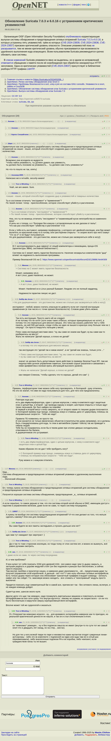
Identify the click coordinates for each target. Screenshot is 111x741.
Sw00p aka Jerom (26, 299)
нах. (13, 552)
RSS (107, 116)
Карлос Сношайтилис (20, 134)
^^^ (41, 157)
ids (28, 102)
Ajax (62, 116)
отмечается (7, 63)
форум (76, 4)
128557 (15, 511)
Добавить (79, 738)
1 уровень (69, 116)
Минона (25, 265)
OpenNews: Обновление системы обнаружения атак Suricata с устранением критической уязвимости (56, 89)
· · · (60, 121)
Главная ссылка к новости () (35, 79)
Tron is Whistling (22, 184)
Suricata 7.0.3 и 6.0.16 (89, 39)
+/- (88, 116)
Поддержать (91, 738)
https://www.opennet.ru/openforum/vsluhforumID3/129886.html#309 (74, 259)
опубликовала (73, 36)
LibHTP (30, 69)
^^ (37, 157)
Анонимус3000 (17, 175)
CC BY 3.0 (17, 96)
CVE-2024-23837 (61, 66)
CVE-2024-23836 (90, 42)
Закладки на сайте (10, 736)
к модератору (71, 121)
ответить (33, 143)
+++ (70, 4)
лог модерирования (104, 649)
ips (32, 102)
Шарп (10, 143)
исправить (94, 76)
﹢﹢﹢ (55, 121)
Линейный (80, 116)
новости (63, 4)
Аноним (11, 121)
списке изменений (16, 60)
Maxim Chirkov (102, 736)
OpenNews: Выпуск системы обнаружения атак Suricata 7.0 (36, 91)
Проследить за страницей (14, 738)
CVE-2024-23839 (71, 42)
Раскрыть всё (97, 116)
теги (84, 4)
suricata (22, 102)
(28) (17, 116)
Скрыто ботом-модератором (41, 121)
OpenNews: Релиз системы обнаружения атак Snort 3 (33, 82)
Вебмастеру (104, 738)
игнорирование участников (86, 649)
